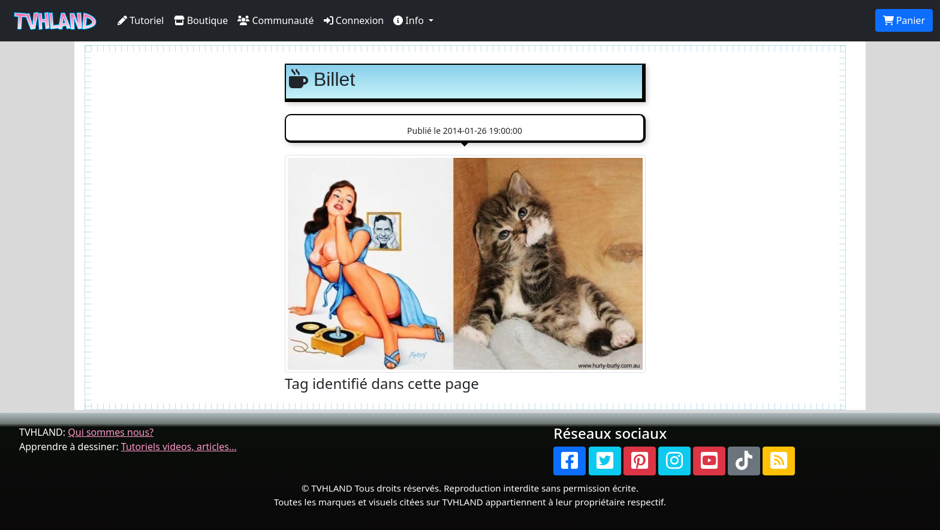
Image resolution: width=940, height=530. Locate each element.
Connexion (354, 20)
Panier (904, 20)
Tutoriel (141, 20)
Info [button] (409, 20)
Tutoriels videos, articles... (179, 446)
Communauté (275, 20)
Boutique (201, 20)
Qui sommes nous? (110, 432)
